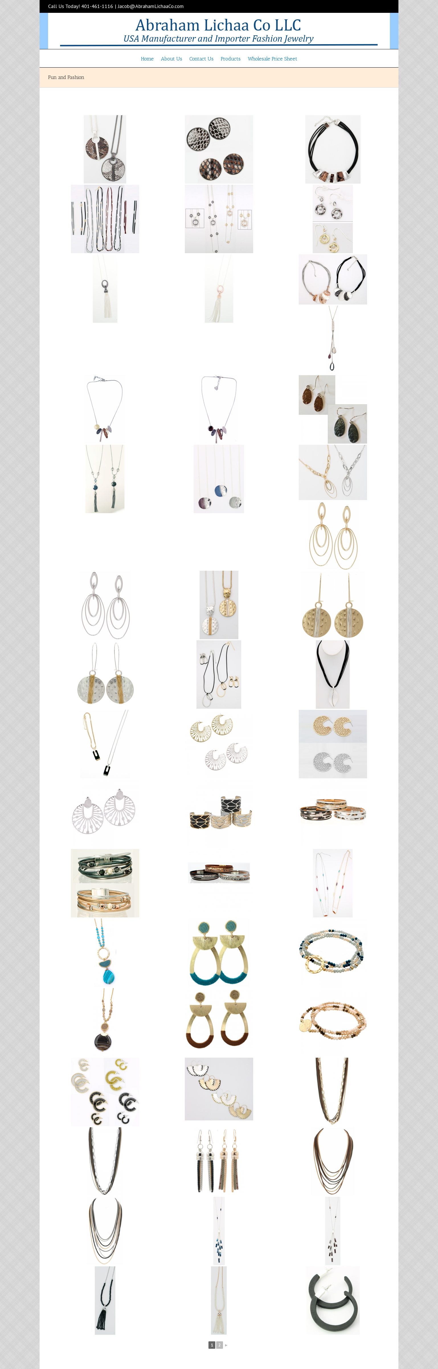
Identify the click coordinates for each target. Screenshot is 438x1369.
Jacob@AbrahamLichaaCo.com (151, 6)
